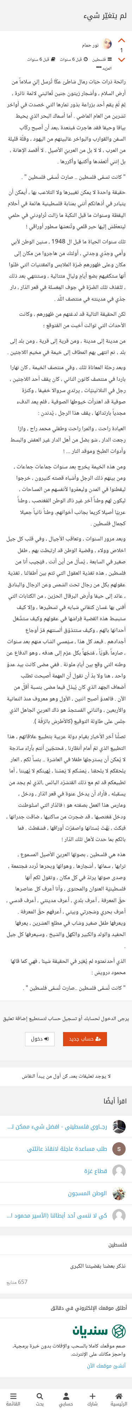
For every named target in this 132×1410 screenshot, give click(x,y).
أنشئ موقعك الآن (106, 1366)
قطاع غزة (95, 1171)
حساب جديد (85, 1039)
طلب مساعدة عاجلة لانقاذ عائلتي (67, 1149)
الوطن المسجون (87, 1194)
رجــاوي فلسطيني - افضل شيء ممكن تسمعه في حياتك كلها (56, 1127)
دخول (40, 1039)
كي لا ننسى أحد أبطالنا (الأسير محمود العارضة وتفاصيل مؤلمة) (56, 1216)
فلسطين (101, 60)
